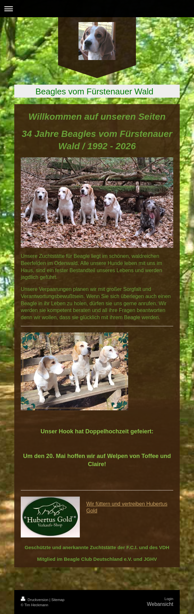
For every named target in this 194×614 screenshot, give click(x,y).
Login (168, 599)
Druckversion (35, 600)
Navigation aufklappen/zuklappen (97, 9)
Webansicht (160, 604)
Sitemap (57, 600)
